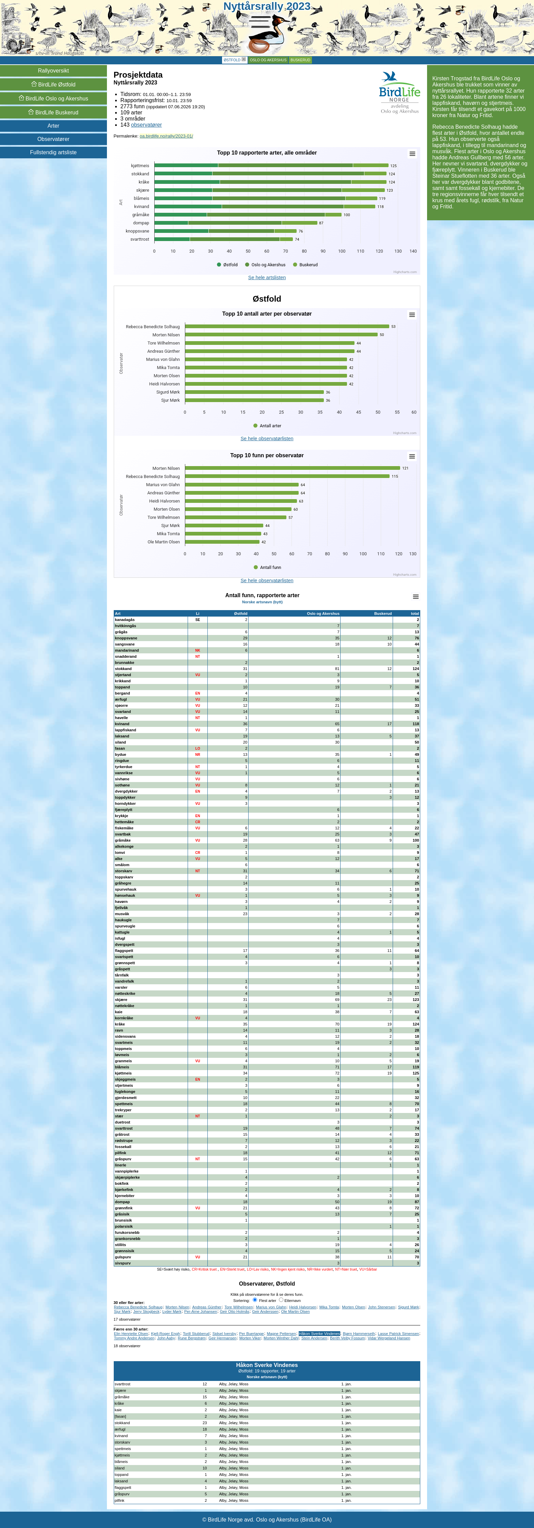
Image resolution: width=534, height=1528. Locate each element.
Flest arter (264, 1301)
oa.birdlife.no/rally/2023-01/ (166, 136)
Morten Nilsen (177, 1307)
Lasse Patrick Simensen (398, 1334)
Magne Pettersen (281, 1334)
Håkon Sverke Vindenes (319, 1334)
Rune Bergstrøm (192, 1338)
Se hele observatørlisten (266, 438)
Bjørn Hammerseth (359, 1334)
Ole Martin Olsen (295, 1311)
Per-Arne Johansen (200, 1311)
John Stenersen (381, 1307)
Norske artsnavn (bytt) (262, 602)
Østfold (232, 60)
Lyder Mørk (172, 1311)
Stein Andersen (314, 1338)
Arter (53, 126)
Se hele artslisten (267, 277)
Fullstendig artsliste (53, 152)
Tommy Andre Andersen (134, 1338)
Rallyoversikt (53, 71)
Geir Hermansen (222, 1338)
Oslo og (54, 98)
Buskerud (300, 60)
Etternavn (290, 1301)
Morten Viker (250, 1338)
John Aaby (166, 1338)
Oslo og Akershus (268, 60)
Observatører (53, 139)
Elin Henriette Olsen (131, 1334)
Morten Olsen (353, 1307)
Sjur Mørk (122, 1311)
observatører (146, 125)
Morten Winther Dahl (281, 1338)
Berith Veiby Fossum (347, 1338)
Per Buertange (251, 1334)
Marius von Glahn (271, 1307)
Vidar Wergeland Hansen (389, 1338)
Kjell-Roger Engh (165, 1334)
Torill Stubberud (196, 1334)
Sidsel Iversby (224, 1334)
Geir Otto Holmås (234, 1311)
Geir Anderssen (265, 1311)
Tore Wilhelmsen (238, 1307)
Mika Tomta (329, 1307)
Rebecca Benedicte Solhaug (138, 1307)
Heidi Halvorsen (302, 1307)
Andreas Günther (206, 1307)
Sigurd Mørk (408, 1307)
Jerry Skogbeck (146, 1311)
